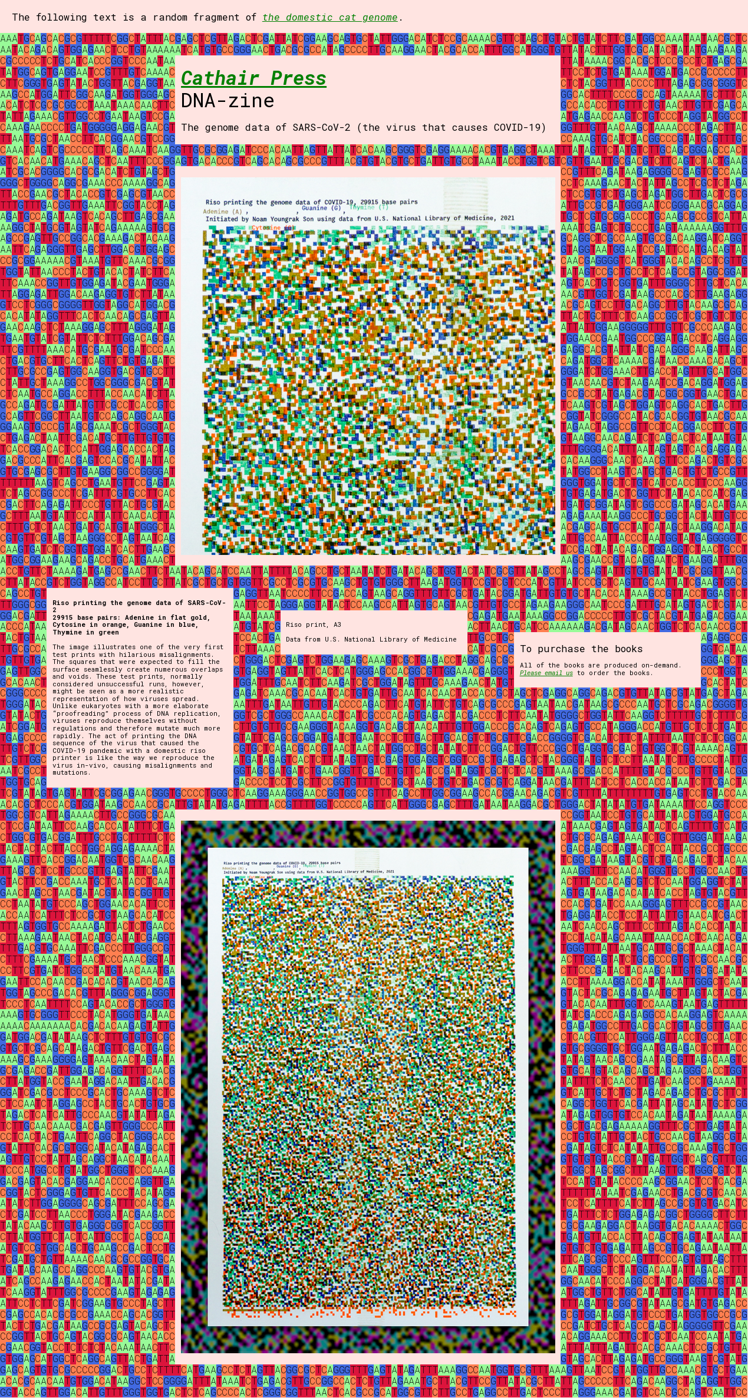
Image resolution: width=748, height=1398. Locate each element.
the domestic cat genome (330, 17)
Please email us (546, 672)
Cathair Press (254, 77)
